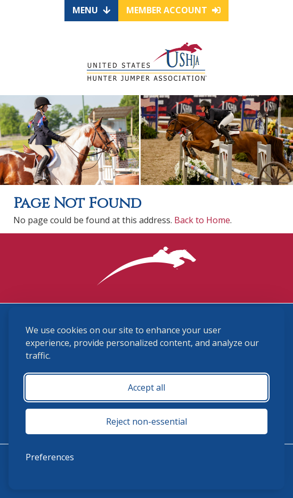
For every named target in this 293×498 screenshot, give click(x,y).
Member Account (173, 10)
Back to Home (202, 220)
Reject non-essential (146, 421)
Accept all (146, 387)
